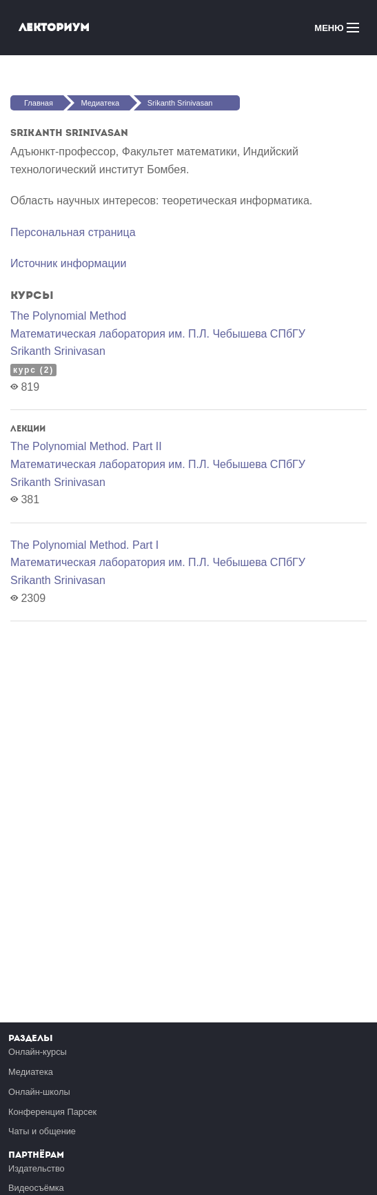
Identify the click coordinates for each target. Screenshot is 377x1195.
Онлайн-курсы (37, 1052)
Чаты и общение (42, 1131)
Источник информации (68, 263)
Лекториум (54, 27)
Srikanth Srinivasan (180, 103)
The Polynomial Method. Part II (86, 446)
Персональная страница (73, 232)
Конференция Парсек (52, 1112)
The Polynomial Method (68, 316)
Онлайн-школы (39, 1092)
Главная (38, 103)
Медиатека (100, 103)
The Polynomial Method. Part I (84, 545)
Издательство (36, 1168)
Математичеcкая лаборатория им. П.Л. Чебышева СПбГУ (157, 334)
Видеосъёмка (36, 1188)
